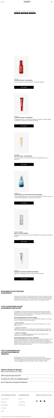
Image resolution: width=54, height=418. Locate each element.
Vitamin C (16, 329)
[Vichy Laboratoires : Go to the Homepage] (27, 2)
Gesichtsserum (21, 361)
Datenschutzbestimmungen (5, 398)
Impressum (2, 411)
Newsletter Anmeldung (22, 404)
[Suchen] (3, 2)
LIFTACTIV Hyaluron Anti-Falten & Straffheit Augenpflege (37, 330)
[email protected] (28, 416)
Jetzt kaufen (24, 87)
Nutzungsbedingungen (4, 404)
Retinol (15, 324)
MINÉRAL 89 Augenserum (27, 334)
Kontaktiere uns (21, 398)
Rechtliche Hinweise (4, 401)
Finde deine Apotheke (22, 401)
